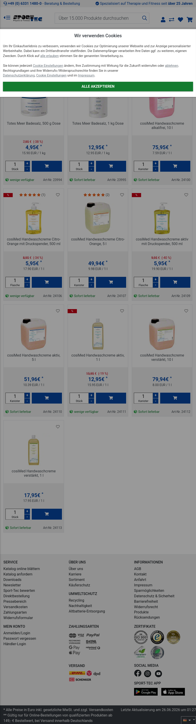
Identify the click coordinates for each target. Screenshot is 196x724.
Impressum (86, 75)
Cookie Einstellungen (48, 66)
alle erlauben (49, 56)
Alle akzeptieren (97, 86)
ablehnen (171, 66)
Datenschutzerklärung (19, 75)
